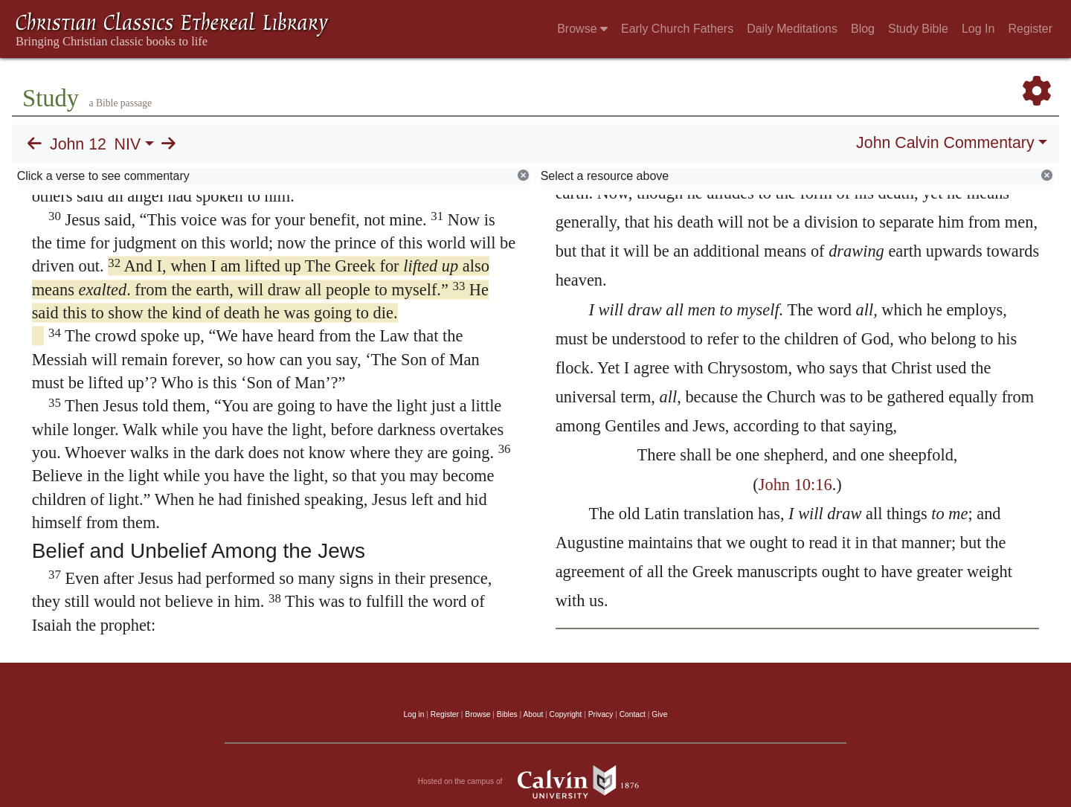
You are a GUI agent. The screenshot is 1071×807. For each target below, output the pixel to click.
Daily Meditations (792, 28)
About (533, 714)
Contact (633, 714)
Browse (582, 28)
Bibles (507, 714)
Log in (414, 714)
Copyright (566, 714)
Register (1030, 28)
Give (659, 714)
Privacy (601, 714)
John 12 (78, 144)
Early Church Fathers (677, 28)
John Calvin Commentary (945, 143)
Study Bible (918, 28)
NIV (128, 144)
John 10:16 (795, 484)
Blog (863, 28)
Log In (978, 28)
